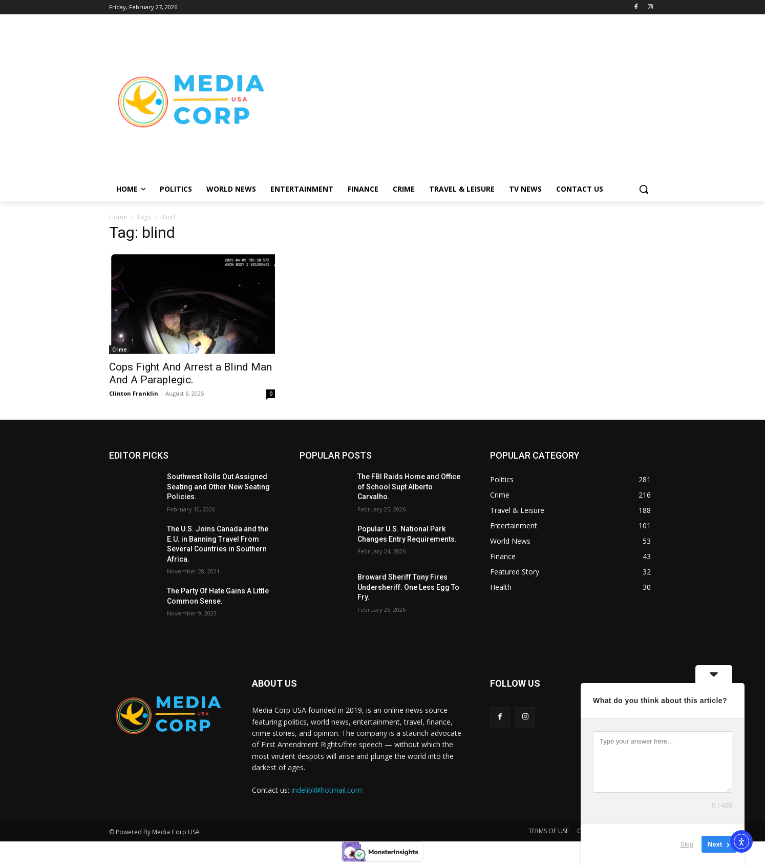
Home (118, 217)
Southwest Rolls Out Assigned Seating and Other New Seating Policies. (218, 486)
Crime (119, 349)
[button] (643, 189)
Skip (687, 844)
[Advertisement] (464, 100)
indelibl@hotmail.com (326, 790)
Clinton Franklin (133, 393)
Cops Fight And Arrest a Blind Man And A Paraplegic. (190, 373)
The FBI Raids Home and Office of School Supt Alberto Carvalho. (408, 486)
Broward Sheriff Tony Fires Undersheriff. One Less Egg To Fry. (408, 587)
